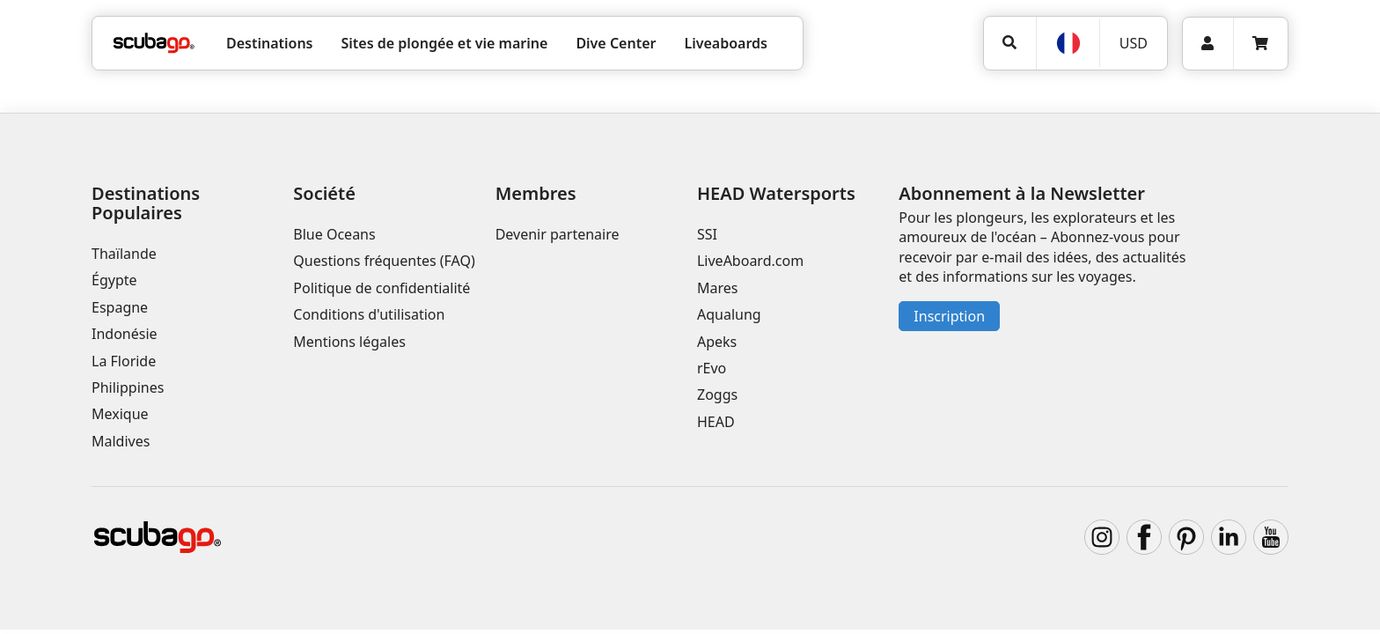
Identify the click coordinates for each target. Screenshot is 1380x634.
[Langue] (1067, 43)
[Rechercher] (1010, 43)
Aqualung (729, 314)
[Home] (154, 43)
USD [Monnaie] (1133, 43)
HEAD (716, 421)
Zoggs (717, 394)
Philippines (128, 387)
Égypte (114, 280)
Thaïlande (124, 253)
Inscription (949, 316)
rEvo (711, 368)
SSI (707, 234)
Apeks (717, 341)
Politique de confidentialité (381, 288)
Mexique (120, 414)
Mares (717, 288)
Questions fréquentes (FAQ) (383, 260)
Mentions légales (349, 341)
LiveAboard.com (750, 260)
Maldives (121, 441)
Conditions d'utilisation (370, 314)
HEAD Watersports (776, 193)
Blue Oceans (334, 234)
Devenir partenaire (557, 234)
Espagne (120, 307)
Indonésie (125, 333)
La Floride (124, 361)
